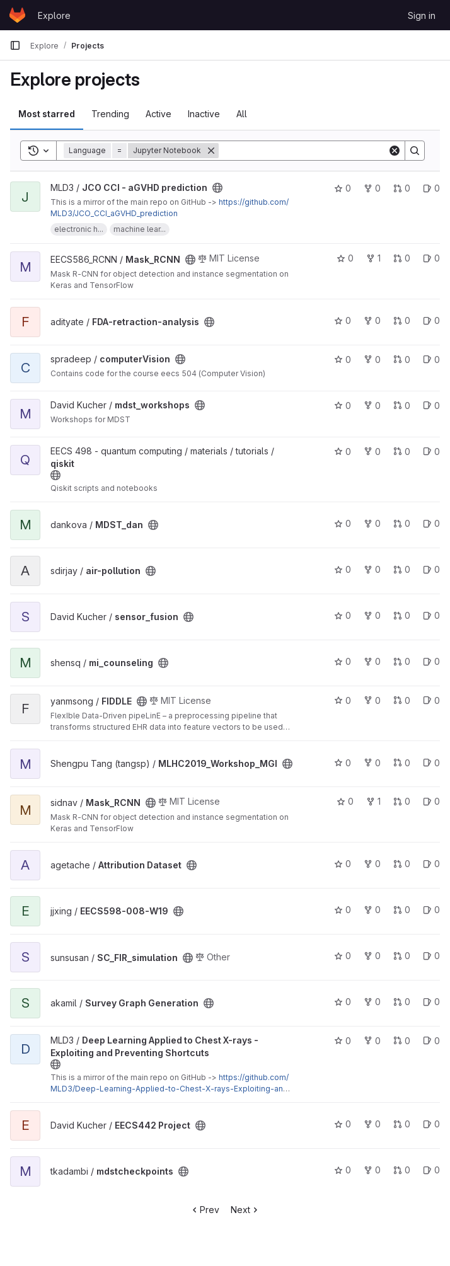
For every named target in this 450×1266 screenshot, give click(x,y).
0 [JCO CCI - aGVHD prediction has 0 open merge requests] (401, 188)
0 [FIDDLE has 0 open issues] (431, 700)
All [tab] (241, 113)
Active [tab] (158, 113)
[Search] (303, 150)
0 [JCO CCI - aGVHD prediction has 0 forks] (372, 188)
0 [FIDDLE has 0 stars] (342, 700)
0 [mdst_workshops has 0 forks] (372, 405)
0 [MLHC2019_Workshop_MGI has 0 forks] (372, 762)
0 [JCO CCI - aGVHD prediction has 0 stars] (342, 188)
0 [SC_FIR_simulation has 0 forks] (372, 955)
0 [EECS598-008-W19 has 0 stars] (342, 909)
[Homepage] (17, 15)
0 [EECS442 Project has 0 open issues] (431, 1124)
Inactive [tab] (204, 113)
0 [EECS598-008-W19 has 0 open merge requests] (401, 909)
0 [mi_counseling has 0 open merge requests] (401, 661)
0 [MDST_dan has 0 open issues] (431, 523)
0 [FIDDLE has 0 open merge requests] (401, 700)
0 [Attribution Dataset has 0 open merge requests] (401, 863)
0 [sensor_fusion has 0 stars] (342, 615)
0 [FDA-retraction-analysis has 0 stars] (342, 320)
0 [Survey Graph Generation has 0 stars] (342, 1001)
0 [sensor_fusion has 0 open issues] (431, 615)
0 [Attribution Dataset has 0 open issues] (431, 863)
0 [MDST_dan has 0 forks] (372, 523)
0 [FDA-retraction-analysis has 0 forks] (372, 320)
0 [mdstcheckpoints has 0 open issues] (431, 1170)
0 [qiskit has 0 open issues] (431, 451)
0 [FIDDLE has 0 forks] (372, 700)
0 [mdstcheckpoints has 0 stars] (342, 1170)
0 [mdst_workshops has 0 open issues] (431, 405)
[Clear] (394, 150)
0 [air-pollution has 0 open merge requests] (401, 569)
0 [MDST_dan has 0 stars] (342, 523)
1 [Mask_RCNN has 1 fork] (373, 258)
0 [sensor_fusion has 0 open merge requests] (401, 615)
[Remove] (211, 150)
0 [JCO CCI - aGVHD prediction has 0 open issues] (431, 188)
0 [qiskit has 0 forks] (372, 451)
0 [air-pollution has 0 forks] (372, 569)
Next (245, 1209)
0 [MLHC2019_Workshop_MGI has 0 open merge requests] (401, 762)
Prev (204, 1209)
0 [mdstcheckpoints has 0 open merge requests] (401, 1170)
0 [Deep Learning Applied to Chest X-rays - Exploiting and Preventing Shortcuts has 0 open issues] (431, 1040)
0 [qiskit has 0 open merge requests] (401, 451)
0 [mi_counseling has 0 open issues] (431, 661)
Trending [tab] (110, 113)
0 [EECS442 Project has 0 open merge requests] (401, 1124)
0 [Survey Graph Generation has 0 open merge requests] (401, 1001)
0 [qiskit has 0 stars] (342, 451)
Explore (54, 15)
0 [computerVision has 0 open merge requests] (401, 359)
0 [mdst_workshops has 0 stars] (342, 405)
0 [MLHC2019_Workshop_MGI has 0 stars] (342, 762)
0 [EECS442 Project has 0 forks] (372, 1124)
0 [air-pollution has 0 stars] (342, 569)
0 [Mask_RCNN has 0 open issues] (431, 258)
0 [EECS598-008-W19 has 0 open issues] (431, 909)
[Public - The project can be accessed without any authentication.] (217, 188)
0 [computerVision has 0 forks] (372, 359)
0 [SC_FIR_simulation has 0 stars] (342, 955)
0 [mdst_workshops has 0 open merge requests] (401, 405)
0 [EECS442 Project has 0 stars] (342, 1124)
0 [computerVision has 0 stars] (342, 359)
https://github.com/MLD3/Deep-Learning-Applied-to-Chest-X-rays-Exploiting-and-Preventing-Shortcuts (171, 1089)
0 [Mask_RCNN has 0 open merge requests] (401, 258)
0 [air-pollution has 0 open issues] (431, 569)
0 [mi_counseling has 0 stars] (342, 661)
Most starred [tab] (46, 113)
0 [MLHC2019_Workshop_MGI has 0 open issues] (431, 762)
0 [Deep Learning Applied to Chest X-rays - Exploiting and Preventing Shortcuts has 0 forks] (372, 1040)
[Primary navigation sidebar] (15, 45)
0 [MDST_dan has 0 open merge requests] (401, 523)
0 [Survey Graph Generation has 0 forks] (372, 1001)
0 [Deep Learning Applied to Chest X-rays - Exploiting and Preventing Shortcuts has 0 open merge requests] (401, 1040)
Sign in (422, 15)
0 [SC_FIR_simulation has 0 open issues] (431, 955)
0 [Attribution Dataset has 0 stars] (342, 863)
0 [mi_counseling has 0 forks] (372, 661)
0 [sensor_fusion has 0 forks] (372, 615)
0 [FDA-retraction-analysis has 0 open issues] (431, 320)
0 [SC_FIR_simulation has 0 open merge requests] (401, 955)
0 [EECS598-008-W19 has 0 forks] (372, 909)
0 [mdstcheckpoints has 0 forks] (372, 1170)
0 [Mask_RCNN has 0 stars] (345, 258)
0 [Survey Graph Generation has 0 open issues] (431, 1001)
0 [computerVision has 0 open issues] (431, 359)
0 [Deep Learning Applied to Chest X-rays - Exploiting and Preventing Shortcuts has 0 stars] (342, 1040)
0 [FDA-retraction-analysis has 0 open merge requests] (401, 320)
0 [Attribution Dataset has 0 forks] (372, 863)
